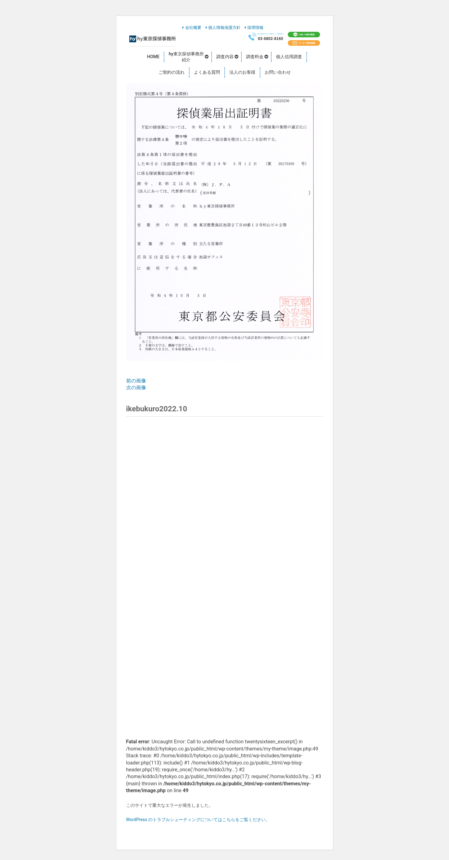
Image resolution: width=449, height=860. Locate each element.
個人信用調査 (289, 56)
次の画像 (136, 387)
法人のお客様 (242, 72)
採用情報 (254, 27)
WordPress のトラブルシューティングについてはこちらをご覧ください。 (198, 819)
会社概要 (191, 27)
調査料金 (254, 56)
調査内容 (225, 56)
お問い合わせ (278, 72)
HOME (153, 56)
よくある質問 (207, 72)
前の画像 (136, 381)
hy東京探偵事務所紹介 (186, 57)
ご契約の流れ (171, 72)
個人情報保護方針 (223, 27)
